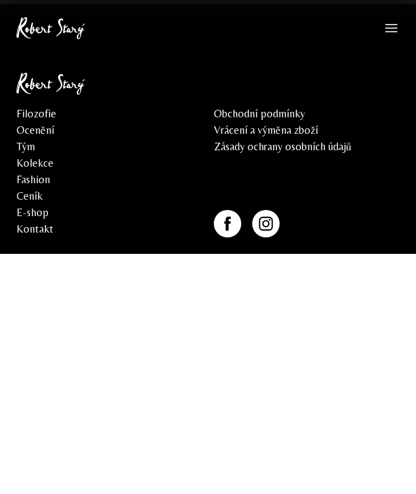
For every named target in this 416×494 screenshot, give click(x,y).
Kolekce (34, 162)
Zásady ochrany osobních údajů (283, 146)
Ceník (29, 195)
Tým (25, 146)
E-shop (32, 212)
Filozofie (36, 113)
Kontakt (34, 228)
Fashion (33, 179)
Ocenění (35, 130)
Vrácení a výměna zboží (266, 130)
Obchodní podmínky (259, 113)
